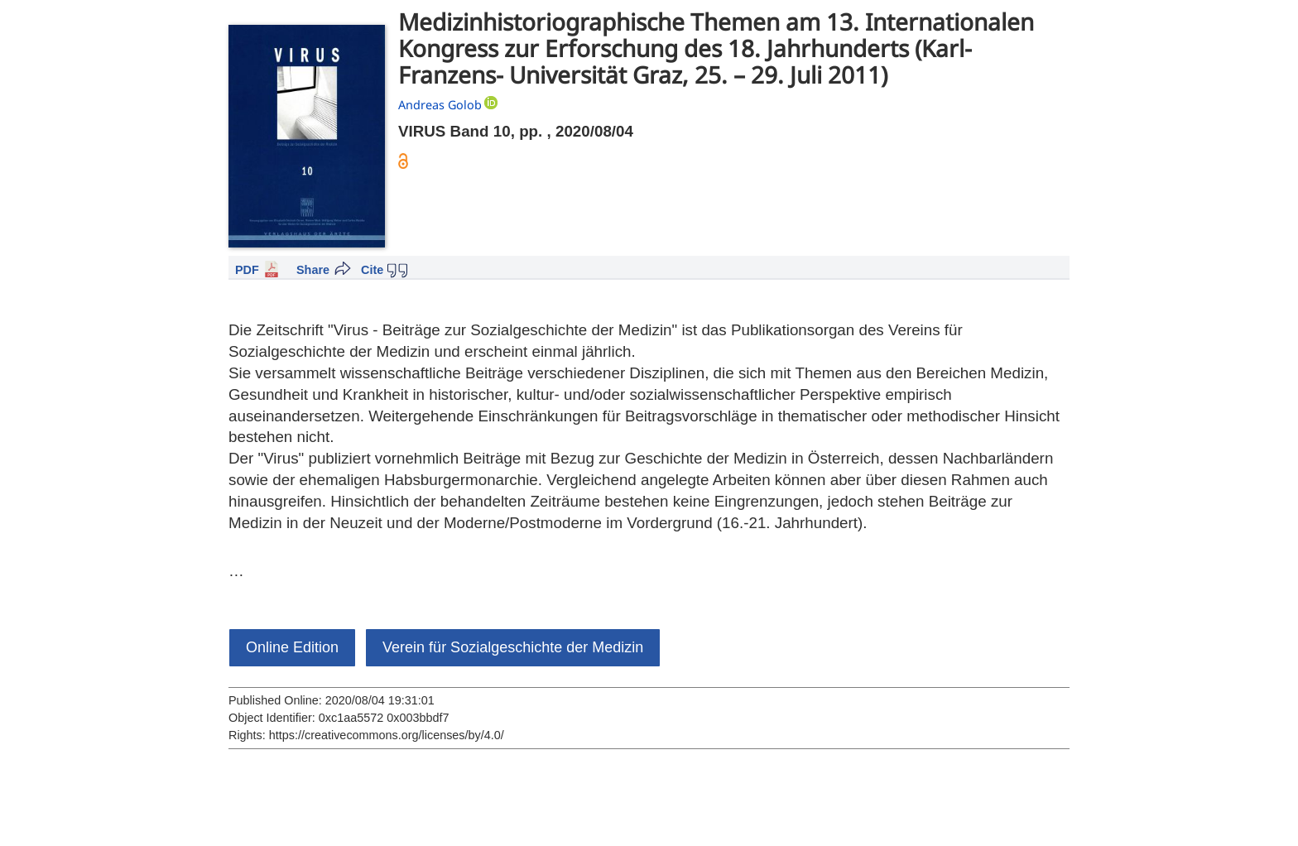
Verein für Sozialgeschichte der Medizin (512, 647)
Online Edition (292, 647)
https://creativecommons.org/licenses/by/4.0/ (386, 735)
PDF (247, 269)
